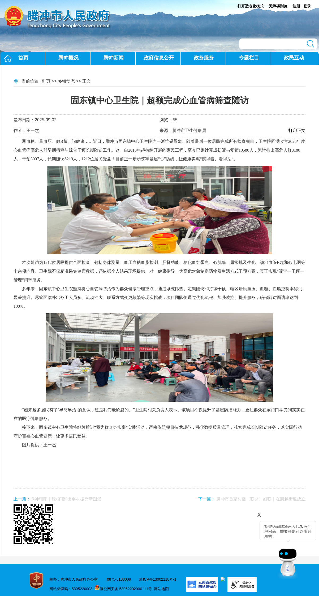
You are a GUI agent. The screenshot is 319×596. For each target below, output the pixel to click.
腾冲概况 (68, 58)
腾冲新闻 (114, 58)
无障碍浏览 (278, 6)
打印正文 (296, 130)
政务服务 (204, 58)
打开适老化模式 (251, 6)
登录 (307, 6)
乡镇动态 (66, 81)
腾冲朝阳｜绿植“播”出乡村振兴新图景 (66, 499)
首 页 (45, 81)
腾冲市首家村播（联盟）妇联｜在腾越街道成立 (260, 499)
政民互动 (294, 58)
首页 (23, 58)
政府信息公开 (159, 58)
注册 (296, 6)
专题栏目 (249, 58)
